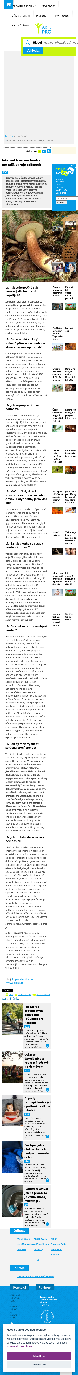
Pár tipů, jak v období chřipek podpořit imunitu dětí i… (36, 1151)
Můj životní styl (22, 13)
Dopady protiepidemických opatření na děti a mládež (38, 1104)
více (47, 1046)
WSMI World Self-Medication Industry (25, 1244)
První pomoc (63, 13)
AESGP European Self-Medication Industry (58, 1246)
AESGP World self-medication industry (42, 1244)
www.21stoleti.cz (14, 982)
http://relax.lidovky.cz (23, 979)
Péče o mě (43, 13)
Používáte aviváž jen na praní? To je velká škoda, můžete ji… (36, 1195)
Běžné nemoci (42, 28)
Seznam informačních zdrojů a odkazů (35, 1276)
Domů (8, 136)
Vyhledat (33, 50)
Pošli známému (43, 994)
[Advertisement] (39, 93)
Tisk (11, 994)
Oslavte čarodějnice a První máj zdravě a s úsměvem (36, 1060)
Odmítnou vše (39, 1364)
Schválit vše (39, 1356)
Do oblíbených (24, 994)
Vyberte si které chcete (19, 1346)
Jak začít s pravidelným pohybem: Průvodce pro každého (34, 1015)
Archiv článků (21, 23)
